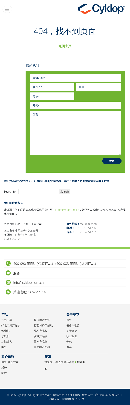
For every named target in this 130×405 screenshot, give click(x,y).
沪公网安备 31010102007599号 (65, 399)
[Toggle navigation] (7, 9)
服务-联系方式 (9, 362)
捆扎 (4, 347)
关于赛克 (71, 331)
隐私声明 (58, 395)
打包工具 (6, 320)
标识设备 (6, 341)
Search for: (11, 191)
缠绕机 (5, 331)
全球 (69, 341)
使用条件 (87, 395)
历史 (69, 320)
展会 (69, 347)
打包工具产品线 (10, 325)
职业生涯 (71, 336)
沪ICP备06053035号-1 (108, 395)
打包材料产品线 (43, 325)
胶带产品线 (40, 336)
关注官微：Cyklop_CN (26, 292)
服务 (13, 273)
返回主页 (65, 46)
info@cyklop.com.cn (67, 210)
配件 (4, 373)
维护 (4, 367)
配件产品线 (40, 331)
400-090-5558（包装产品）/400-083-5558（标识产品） (52, 263)
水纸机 (5, 336)
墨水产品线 (40, 341)
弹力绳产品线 (42, 347)
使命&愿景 (72, 325)
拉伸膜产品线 (42, 320)
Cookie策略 (73, 395)
